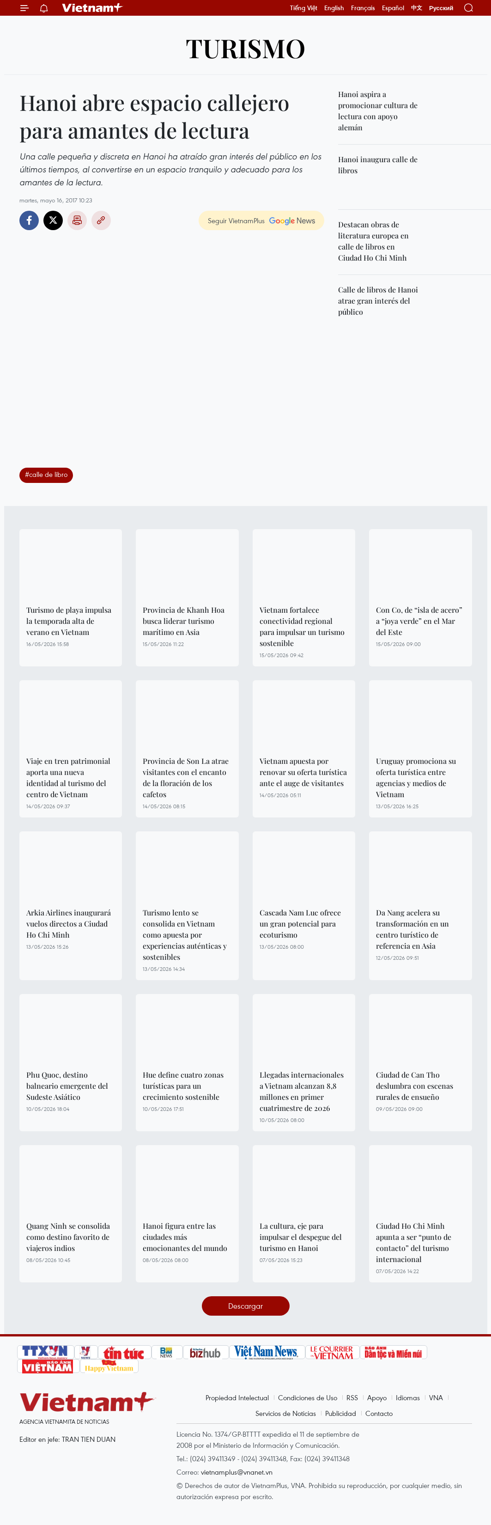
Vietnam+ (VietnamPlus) (92, 8)
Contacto (379, 1413)
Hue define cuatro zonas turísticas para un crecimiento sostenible (183, 1086)
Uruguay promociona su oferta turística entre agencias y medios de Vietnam (416, 777)
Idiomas (408, 1397)
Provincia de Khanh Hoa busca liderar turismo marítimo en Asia (183, 621)
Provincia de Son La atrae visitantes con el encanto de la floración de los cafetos (186, 777)
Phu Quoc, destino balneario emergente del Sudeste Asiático (67, 1086)
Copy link (101, 220)
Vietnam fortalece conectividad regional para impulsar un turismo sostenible (302, 626)
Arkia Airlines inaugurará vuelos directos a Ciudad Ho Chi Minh (68, 923)
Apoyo (377, 1397)
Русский (441, 8)
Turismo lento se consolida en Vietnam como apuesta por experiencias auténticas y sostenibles (185, 935)
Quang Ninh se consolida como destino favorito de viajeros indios (68, 1237)
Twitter (53, 220)
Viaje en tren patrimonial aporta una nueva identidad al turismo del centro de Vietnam (68, 777)
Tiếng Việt (303, 8)
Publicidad (340, 1413)
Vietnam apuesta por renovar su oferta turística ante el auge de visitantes (303, 772)
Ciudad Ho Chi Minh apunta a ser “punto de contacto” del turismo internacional (413, 1242)
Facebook (29, 220)
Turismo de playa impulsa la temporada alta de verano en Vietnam (68, 621)
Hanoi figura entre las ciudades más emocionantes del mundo (185, 1237)
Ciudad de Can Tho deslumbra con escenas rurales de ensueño (414, 1086)
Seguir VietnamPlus (236, 220)
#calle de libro (46, 474)
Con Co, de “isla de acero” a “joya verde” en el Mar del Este (419, 621)
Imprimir (77, 220)
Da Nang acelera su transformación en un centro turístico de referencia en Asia (412, 929)
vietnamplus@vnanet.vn (237, 1471)
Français (363, 8)
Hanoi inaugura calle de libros (378, 164)
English (334, 8)
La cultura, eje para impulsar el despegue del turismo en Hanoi (301, 1237)
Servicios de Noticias (285, 1413)
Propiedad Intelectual (237, 1397)
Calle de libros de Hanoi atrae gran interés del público (378, 301)
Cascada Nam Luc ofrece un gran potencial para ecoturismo (300, 923)
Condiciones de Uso (307, 1397)
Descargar (245, 1305)
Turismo (245, 47)
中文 (416, 8)
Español (393, 8)
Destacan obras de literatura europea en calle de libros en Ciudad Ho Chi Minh (373, 241)
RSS (352, 1397)
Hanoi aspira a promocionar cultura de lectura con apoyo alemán (378, 110)
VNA (436, 1397)
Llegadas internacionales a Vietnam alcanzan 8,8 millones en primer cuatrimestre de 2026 (302, 1091)
